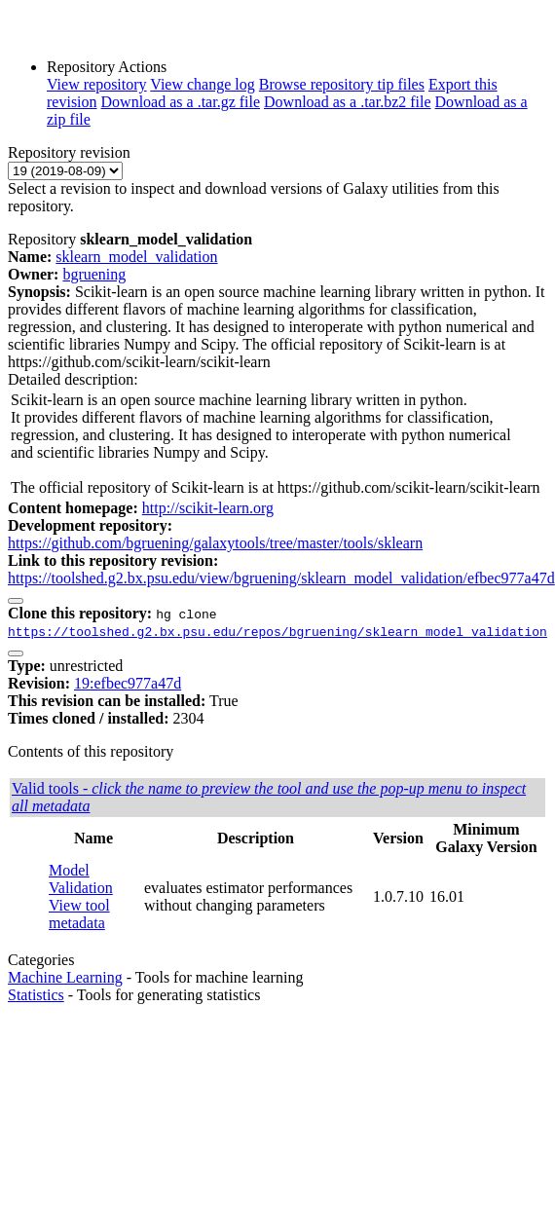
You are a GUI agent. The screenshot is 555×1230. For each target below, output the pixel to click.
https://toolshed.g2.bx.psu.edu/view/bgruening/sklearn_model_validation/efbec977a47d (281, 578)
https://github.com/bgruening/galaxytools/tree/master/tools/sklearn (215, 543)
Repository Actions (106, 66)
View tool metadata (79, 914)
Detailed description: (73, 379)
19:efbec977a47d (127, 683)
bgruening (94, 274)
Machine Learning (65, 977)
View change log (202, 84)
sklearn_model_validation (136, 256)
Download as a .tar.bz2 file (347, 101)
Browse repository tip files (342, 84)
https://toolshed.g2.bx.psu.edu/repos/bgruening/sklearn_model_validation (277, 631)
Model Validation (81, 879)
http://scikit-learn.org (208, 508)
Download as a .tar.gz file (181, 101)
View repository (97, 84)
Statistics (36, 995)
